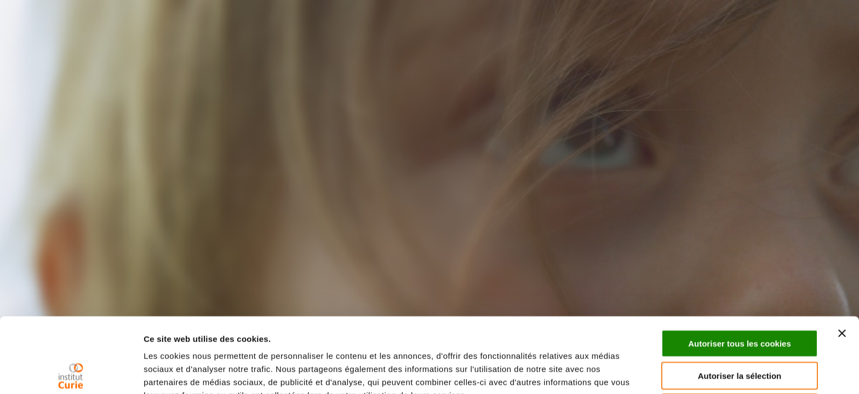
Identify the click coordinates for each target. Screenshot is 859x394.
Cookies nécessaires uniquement (739, 332)
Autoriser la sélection (740, 300)
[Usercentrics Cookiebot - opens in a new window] (71, 372)
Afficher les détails (180, 372)
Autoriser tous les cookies (739, 268)
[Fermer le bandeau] (842, 258)
